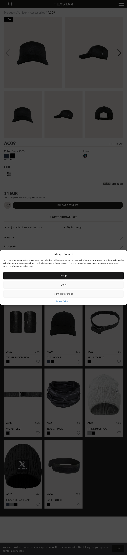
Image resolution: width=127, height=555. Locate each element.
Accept (63, 275)
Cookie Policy (62, 301)
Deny (63, 284)
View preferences (63, 293)
